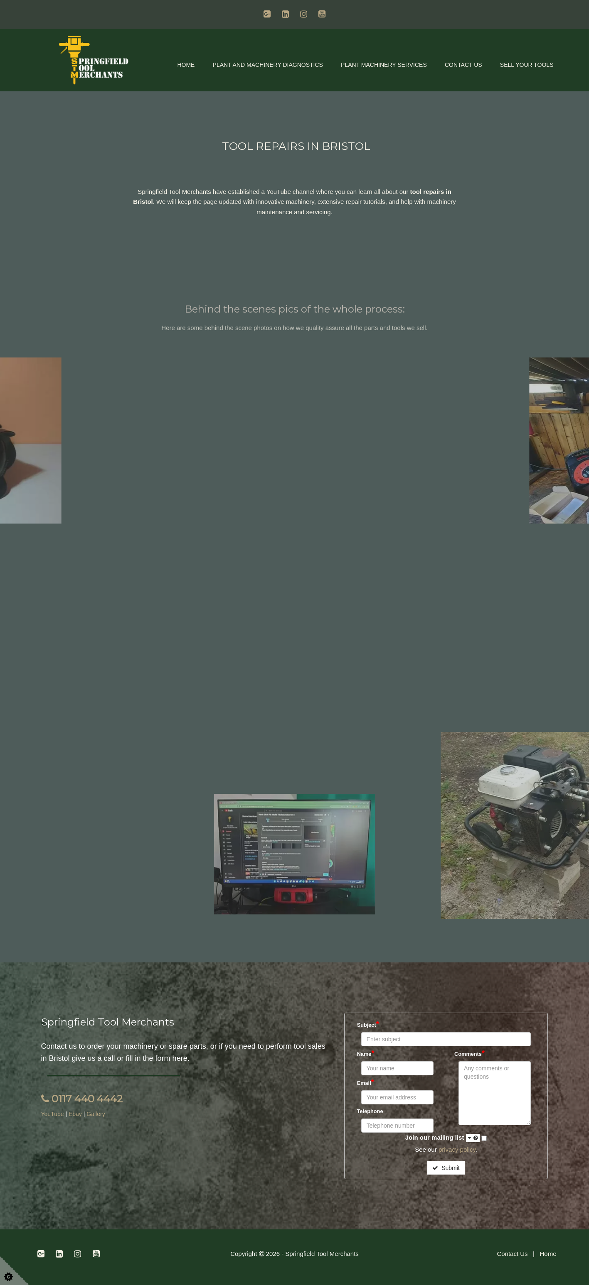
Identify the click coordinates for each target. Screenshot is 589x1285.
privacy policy (457, 1149)
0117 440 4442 (82, 1099)
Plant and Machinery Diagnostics (268, 64)
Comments (469, 1053)
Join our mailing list (442, 1138)
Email (365, 1082)
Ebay (75, 1114)
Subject (368, 1024)
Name (366, 1053)
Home (186, 64)
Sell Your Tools (527, 64)
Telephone (370, 1111)
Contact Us (463, 64)
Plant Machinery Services (384, 64)
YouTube (53, 1114)
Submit (445, 1168)
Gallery (95, 1114)
